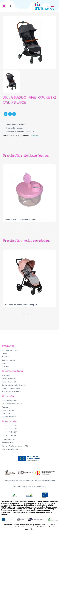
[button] (10, 6)
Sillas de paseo (37, 136)
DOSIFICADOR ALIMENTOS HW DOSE (20, 219)
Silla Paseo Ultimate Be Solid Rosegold (20, 338)
